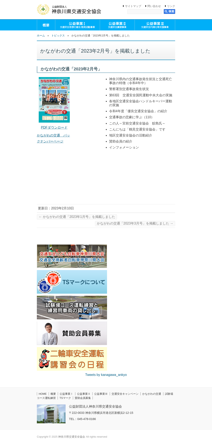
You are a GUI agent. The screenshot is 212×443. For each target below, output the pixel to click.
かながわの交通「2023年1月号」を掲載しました (77, 216)
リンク (171, 6)
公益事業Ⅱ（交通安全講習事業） (117, 25)
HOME (43, 393)
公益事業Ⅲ (101, 393)
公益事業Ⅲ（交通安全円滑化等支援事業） (155, 25)
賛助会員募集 (83, 398)
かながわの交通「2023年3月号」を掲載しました (135, 223)
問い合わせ (154, 6)
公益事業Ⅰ (66, 393)
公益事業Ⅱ (83, 393)
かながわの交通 (151, 393)
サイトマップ (133, 6)
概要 (46, 25)
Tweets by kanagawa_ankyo (106, 375)
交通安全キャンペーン (125, 393)
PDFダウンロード (54, 127)
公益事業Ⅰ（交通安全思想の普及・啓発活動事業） (77, 25)
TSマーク (65, 398)
